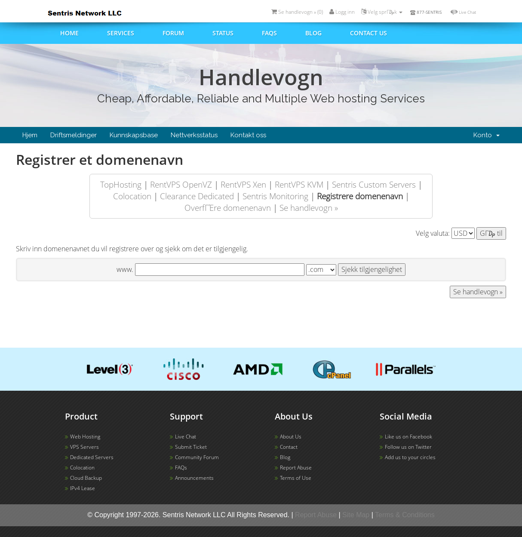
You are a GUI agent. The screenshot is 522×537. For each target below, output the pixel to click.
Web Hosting (85, 436)
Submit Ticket (191, 447)
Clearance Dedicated (197, 196)
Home (69, 33)
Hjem (29, 135)
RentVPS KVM (299, 184)
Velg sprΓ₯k (381, 11)
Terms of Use (295, 477)
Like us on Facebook (408, 436)
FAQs (269, 33)
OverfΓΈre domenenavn (227, 207)
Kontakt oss (248, 135)
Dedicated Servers (92, 457)
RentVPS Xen (243, 184)
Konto (486, 135)
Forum (173, 33)
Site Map (355, 514)
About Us (290, 436)
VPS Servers (84, 447)
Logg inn (342, 11)
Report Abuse (296, 467)
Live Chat (467, 12)
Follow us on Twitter (408, 447)
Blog (313, 33)
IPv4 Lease (82, 488)
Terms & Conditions (405, 514)
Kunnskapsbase (134, 135)
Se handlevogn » (308, 207)
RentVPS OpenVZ (181, 184)
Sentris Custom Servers (374, 184)
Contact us (368, 33)
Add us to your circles (410, 457)
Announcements (194, 477)
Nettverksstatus (194, 135)
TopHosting (120, 184)
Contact (289, 447)
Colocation (132, 196)
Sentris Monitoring (275, 196)
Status (222, 33)
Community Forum (197, 457)
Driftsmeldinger (73, 135)
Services (120, 33)
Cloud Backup (86, 477)
